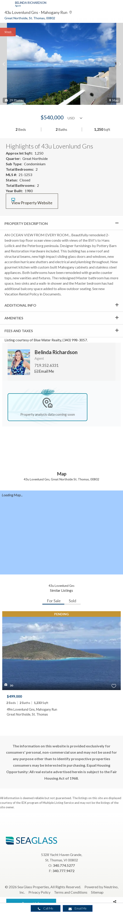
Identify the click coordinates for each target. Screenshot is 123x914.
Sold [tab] (72, 600)
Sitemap (97, 892)
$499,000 (14, 696)
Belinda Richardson (30, 2)
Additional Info (20, 305)
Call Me (45, 908)
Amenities (13, 318)
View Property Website (31, 201)
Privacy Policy (39, 892)
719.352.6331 (47, 365)
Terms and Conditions (70, 892)
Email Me (78, 908)
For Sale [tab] (54, 600)
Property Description (26, 223)
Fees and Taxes (18, 331)
